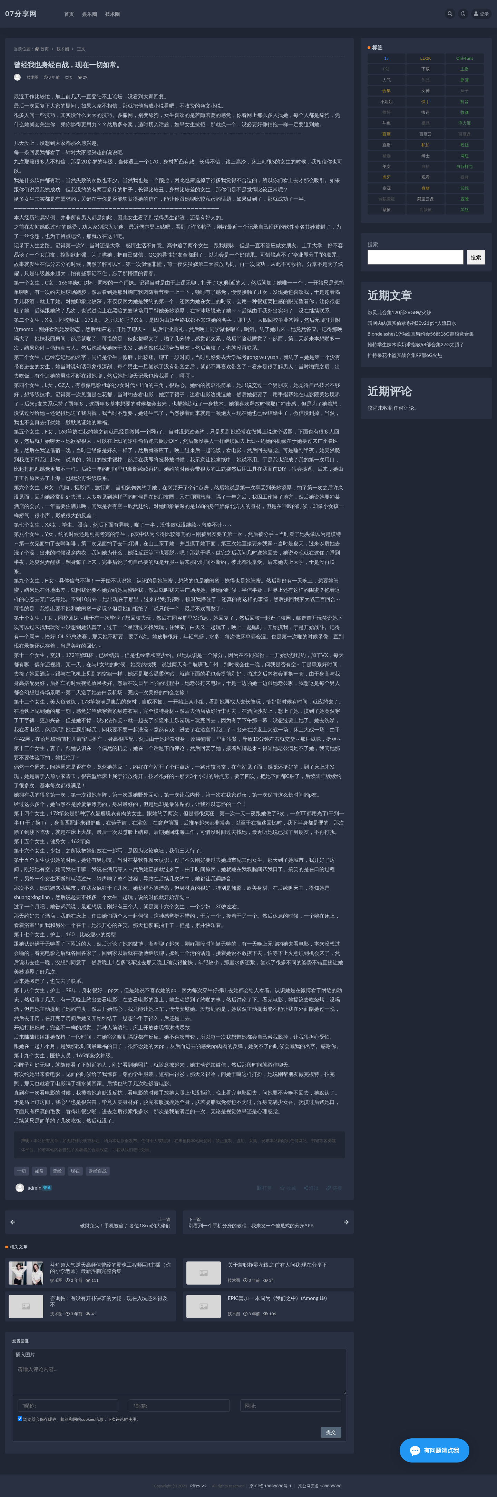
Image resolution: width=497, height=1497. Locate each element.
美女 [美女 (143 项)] (386, 166)
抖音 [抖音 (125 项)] (464, 101)
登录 (481, 14)
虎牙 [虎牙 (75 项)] (386, 177)
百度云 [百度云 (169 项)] (425, 134)
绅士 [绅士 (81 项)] (425, 155)
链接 (334, 1188)
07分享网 (21, 13)
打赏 (264, 1188)
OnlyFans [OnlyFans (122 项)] (464, 58)
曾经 (57, 1171)
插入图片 (25, 1354)
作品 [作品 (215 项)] (425, 79)
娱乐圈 (56, 1280)
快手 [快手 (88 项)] (425, 101)
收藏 (288, 1188)
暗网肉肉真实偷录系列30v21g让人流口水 (412, 323)
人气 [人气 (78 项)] (386, 79)
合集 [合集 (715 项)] (386, 90)
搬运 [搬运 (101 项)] (425, 112)
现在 (75, 1171)
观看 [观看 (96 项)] (425, 177)
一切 (21, 1171)
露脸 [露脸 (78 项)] (464, 198)
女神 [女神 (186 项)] (425, 90)
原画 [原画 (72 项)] (464, 79)
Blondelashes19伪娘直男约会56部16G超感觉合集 (421, 334)
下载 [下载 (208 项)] (425, 68)
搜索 (373, 244)
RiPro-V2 (198, 1485)
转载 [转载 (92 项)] (464, 188)
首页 (44, 48)
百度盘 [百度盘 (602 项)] (464, 134)
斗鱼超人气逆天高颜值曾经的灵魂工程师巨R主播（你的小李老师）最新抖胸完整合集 (110, 1267)
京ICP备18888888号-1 (271, 1485)
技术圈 (63, 48)
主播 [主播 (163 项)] (464, 68)
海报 (311, 1188)
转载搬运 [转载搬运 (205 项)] (386, 198)
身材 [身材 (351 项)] (425, 188)
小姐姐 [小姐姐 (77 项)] (386, 101)
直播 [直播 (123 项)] (386, 144)
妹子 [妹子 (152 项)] (464, 90)
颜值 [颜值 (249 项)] (386, 209)
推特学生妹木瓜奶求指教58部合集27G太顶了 (416, 344)
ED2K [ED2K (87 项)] (425, 58)
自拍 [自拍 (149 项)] (425, 166)
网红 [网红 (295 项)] (464, 155)
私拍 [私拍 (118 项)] (425, 144)
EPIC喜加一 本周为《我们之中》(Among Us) (277, 1298)
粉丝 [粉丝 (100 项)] (464, 144)
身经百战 (98, 1171)
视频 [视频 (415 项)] (464, 177)
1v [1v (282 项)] (386, 58)
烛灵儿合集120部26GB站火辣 (400, 312)
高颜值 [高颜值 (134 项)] (425, 209)
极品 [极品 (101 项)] (425, 123)
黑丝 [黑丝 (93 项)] (464, 209)
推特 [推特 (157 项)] (386, 112)
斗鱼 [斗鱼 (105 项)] (386, 123)
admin (34, 1188)
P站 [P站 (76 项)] (386, 68)
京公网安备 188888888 (320, 1485)
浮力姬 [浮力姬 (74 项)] (464, 123)
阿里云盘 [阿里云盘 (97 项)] (425, 198)
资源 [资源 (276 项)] (386, 188)
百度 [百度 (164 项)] (386, 134)
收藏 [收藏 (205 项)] (464, 112)
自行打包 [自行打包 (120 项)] (464, 166)
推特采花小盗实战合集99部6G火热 (405, 355)
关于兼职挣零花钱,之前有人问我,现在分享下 (277, 1264)
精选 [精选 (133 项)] (386, 155)
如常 (39, 1171)
